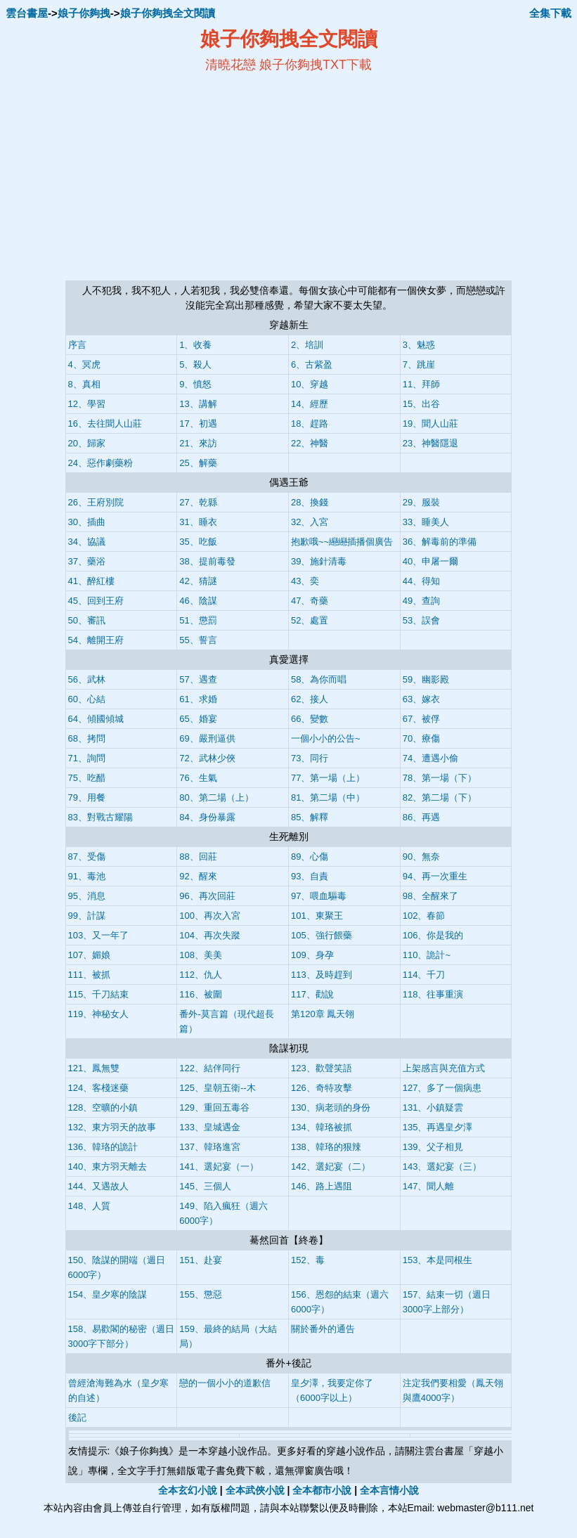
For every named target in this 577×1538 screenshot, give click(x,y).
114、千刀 (424, 974)
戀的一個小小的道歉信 (225, 1383)
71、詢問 (86, 758)
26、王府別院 (96, 502)
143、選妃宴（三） (442, 1166)
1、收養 (195, 345)
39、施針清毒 (318, 561)
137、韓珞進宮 (209, 1147)
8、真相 (84, 384)
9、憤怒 (195, 384)
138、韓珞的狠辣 (326, 1147)
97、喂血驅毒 (318, 896)
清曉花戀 (230, 65)
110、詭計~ (426, 955)
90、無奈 (421, 856)
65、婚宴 (197, 718)
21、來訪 (197, 443)
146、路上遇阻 (321, 1186)
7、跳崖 (419, 364)
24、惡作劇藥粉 (100, 463)
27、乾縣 (197, 502)
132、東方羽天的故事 (112, 1127)
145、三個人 (205, 1186)
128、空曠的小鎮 (103, 1107)
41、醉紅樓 (91, 581)
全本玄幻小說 (187, 1490)
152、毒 (308, 1260)
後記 (77, 1417)
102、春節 (424, 915)
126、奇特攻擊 (321, 1088)
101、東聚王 (317, 915)
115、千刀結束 (98, 994)
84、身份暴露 (207, 817)
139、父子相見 (433, 1147)
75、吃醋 (86, 778)
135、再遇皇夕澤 (438, 1127)
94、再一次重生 (435, 876)
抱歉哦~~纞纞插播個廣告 (342, 541)
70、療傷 (421, 738)
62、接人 (309, 699)
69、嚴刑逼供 (207, 738)
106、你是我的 (433, 935)
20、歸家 (86, 443)
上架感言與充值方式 (444, 1068)
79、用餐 (86, 797)
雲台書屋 (27, 13)
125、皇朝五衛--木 (217, 1088)
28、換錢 (309, 502)
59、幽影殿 (426, 679)
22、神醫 (309, 443)
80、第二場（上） (216, 797)
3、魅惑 (419, 345)
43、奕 (305, 581)
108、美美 (200, 955)
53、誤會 (421, 620)
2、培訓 (307, 345)
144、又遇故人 (98, 1186)
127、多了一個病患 (442, 1088)
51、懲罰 (197, 620)
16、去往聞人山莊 (105, 423)
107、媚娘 (89, 955)
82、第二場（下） (439, 797)
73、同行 (309, 758)
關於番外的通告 (323, 1329)
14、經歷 (309, 404)
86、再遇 (421, 817)
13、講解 (197, 404)
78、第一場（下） (439, 778)
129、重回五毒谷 (214, 1107)
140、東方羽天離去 (108, 1166)
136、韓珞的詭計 (103, 1147)
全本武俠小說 (255, 1490)
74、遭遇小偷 (430, 758)
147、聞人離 (429, 1186)
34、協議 (86, 541)
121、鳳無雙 (94, 1068)
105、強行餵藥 (321, 935)
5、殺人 (195, 364)
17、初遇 (197, 423)
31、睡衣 (197, 522)
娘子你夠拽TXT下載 (315, 65)
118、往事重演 (433, 994)
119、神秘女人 (98, 1014)
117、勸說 (312, 994)
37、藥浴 (86, 561)
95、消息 (86, 896)
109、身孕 (312, 955)
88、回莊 (197, 856)
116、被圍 (200, 994)
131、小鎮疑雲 (433, 1107)
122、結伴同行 (209, 1068)
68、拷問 (86, 738)
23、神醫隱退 (430, 443)
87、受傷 (86, 856)
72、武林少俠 (207, 758)
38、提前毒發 (207, 561)
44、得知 (421, 581)
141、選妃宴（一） (219, 1166)
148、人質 (89, 1206)
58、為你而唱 (318, 679)
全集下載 (550, 13)
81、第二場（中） (328, 797)
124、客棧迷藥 (98, 1088)
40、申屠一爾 (430, 561)
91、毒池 (86, 876)
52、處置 (309, 620)
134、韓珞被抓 (321, 1127)
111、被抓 (89, 974)
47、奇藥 (309, 600)
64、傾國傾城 (96, 718)
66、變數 (309, 718)
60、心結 (86, 699)
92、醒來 (197, 876)
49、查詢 (421, 600)
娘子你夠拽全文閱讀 (167, 13)
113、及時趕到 (321, 974)
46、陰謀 (197, 600)
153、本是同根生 (438, 1260)
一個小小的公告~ (326, 738)
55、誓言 (197, 640)
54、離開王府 (96, 640)
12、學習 (86, 404)
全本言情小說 (389, 1490)
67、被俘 (421, 718)
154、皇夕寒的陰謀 (108, 1294)
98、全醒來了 (430, 896)
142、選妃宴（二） (330, 1166)
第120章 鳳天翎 (322, 1014)
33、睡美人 (426, 522)
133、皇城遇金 (209, 1127)
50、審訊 (86, 620)
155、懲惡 (200, 1294)
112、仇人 (200, 974)
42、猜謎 (197, 581)
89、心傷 (309, 856)
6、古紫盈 (311, 364)
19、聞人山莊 (430, 423)
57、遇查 (197, 679)
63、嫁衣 (421, 699)
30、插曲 (86, 522)
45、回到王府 (96, 600)
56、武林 (86, 679)
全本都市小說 (321, 1490)
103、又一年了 (98, 935)
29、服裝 (421, 502)
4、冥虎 (84, 364)
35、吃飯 (197, 541)
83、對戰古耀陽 (100, 817)
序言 (77, 345)
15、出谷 (421, 404)
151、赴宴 (200, 1260)
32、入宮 (309, 522)
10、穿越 (309, 384)
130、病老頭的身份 (330, 1107)
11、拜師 (421, 384)
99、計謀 (86, 915)
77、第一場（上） (328, 778)
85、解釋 (309, 817)
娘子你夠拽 (84, 13)
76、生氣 (197, 778)
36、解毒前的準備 (439, 541)
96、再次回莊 (207, 896)
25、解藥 (197, 463)
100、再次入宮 (209, 915)
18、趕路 (309, 423)
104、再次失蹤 (209, 935)
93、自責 (309, 876)
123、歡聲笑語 (321, 1068)
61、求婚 (197, 699)
